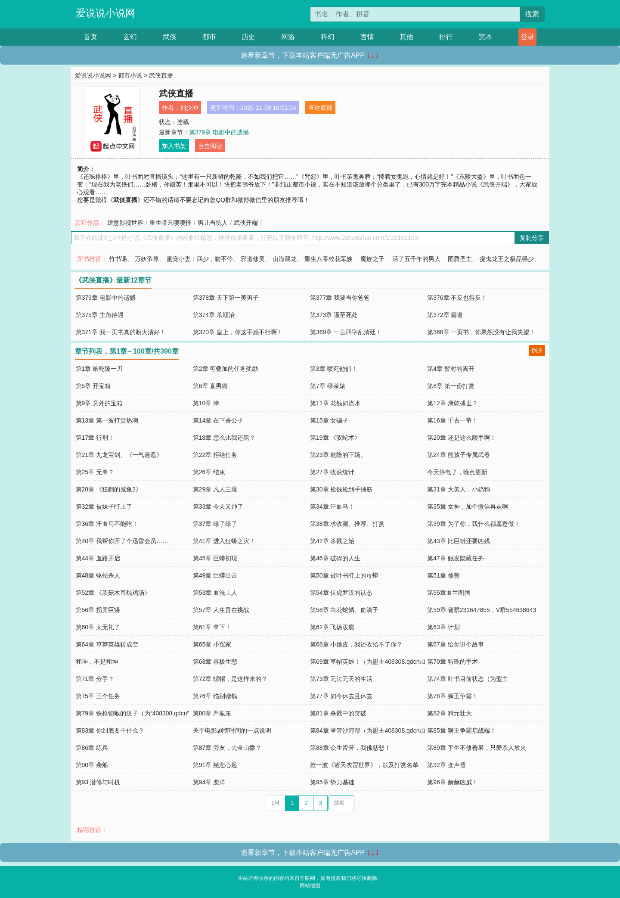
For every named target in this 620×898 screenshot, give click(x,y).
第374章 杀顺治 (214, 314)
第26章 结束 (209, 472)
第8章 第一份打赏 (450, 385)
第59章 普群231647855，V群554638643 (481, 609)
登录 (527, 36)
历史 (248, 36)
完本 (486, 36)
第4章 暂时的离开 (450, 368)
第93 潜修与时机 (98, 782)
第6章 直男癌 (210, 385)
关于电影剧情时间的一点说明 (232, 730)
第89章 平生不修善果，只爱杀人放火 (476, 747)
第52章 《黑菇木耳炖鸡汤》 (113, 592)
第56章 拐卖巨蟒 (98, 609)
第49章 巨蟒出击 (215, 575)
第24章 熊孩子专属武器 (458, 454)
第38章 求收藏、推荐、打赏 (347, 523)
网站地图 (310, 885)
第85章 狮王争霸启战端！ (461, 730)
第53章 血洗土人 (215, 592)
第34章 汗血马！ (332, 506)
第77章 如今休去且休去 (341, 696)
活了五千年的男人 (416, 258)
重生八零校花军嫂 (328, 258)
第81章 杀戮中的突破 (338, 713)
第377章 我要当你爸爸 (340, 297)
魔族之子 (372, 258)
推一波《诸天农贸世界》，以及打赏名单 (364, 764)
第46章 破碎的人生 (335, 558)
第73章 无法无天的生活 (341, 678)
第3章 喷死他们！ (333, 368)
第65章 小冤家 (212, 644)
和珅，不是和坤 (97, 661)
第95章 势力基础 (332, 782)
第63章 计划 (443, 627)
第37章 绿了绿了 (215, 523)
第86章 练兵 (92, 747)
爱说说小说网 (105, 13)
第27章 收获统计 (332, 472)
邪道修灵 (253, 258)
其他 (406, 36)
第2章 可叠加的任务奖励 (225, 368)
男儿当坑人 (213, 222)
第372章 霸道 (445, 314)
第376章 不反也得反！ (457, 297)
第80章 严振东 (212, 713)
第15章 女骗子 (329, 420)
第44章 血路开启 (98, 558)
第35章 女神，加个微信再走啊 (467, 506)
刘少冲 (189, 107)
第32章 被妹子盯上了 (104, 506)
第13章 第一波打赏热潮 (107, 420)
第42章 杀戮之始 (332, 541)
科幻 (328, 36)
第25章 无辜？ (95, 472)
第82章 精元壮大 (449, 713)
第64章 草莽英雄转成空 (107, 644)
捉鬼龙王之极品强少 (507, 258)
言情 (367, 36)
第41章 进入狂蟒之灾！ (224, 541)
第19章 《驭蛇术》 (335, 437)
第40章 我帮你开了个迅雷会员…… (122, 541)
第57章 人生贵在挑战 (221, 609)
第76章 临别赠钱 (215, 696)
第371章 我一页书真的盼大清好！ (121, 332)
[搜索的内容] (415, 14)
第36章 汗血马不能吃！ (107, 523)
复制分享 (532, 237)
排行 (446, 36)
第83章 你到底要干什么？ (110, 730)
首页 (90, 36)
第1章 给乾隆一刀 (99, 368)
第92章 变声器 (446, 764)
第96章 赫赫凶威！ (452, 782)
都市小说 (130, 75)
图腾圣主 (460, 258)
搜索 (532, 14)
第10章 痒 (206, 403)
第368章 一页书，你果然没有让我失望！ (481, 332)
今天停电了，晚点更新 (457, 472)
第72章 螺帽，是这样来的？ (230, 678)
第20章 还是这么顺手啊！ (461, 437)
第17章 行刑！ (95, 437)
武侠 (170, 36)
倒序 (536, 350)
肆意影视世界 (125, 222)
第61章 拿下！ (212, 627)
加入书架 (174, 146)
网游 (288, 36)
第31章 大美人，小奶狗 (458, 489)
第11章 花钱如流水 (335, 403)
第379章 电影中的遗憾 (219, 132)
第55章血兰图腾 (448, 592)
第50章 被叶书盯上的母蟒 (344, 575)
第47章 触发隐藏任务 (455, 558)
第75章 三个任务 (98, 696)
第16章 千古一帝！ (452, 420)
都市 (209, 36)
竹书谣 (118, 258)
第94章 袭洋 (209, 782)
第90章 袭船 (92, 764)
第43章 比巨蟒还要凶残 (458, 541)
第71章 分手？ (95, 678)
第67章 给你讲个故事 (455, 644)
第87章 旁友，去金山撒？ (227, 747)
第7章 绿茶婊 (327, 385)
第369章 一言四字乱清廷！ (346, 332)
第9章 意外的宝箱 (99, 403)
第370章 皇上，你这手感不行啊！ (238, 332)
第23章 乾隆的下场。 (338, 454)
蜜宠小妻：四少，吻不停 (200, 258)
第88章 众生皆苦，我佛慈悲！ (350, 747)
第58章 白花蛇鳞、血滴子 (344, 609)
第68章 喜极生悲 (215, 661)
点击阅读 (210, 146)
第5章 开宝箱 (93, 385)
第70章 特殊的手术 (452, 661)
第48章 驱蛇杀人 (98, 575)
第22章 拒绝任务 (215, 454)
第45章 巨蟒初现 (215, 558)
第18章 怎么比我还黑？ (224, 437)
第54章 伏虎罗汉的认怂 (341, 592)
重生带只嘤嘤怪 (170, 222)
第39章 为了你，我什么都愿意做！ (473, 523)
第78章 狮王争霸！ (452, 696)
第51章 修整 (443, 575)
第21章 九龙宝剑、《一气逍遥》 (119, 454)
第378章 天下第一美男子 (226, 297)
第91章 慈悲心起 (215, 764)
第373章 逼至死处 (334, 314)
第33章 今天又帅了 (218, 506)
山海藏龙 (285, 258)
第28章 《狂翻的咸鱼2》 (109, 489)
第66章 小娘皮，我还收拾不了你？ (356, 644)
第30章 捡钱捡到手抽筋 (341, 489)
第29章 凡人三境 (215, 489)
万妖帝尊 (147, 258)
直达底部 (320, 107)
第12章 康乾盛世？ (452, 403)
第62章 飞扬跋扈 (332, 627)
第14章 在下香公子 (218, 420)
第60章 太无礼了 (98, 627)
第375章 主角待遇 (100, 314)
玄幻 (130, 36)
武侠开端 (246, 222)
